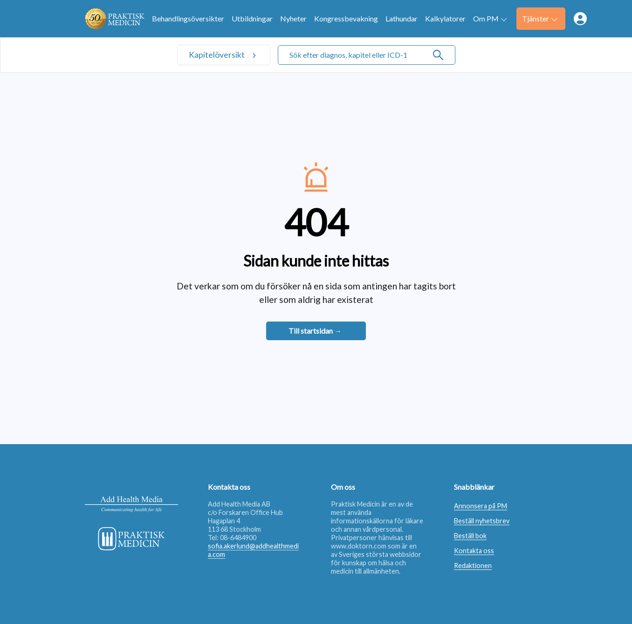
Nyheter (293, 18)
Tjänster (539, 18)
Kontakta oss (474, 551)
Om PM (490, 18)
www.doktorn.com (358, 546)
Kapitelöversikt (217, 55)
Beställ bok (470, 536)
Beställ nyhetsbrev (481, 521)
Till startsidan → (315, 330)
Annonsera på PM (480, 506)
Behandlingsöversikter (188, 18)
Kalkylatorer (445, 18)
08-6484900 (238, 538)
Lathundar (401, 18)
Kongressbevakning (346, 18)
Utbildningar (252, 18)
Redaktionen (473, 565)
